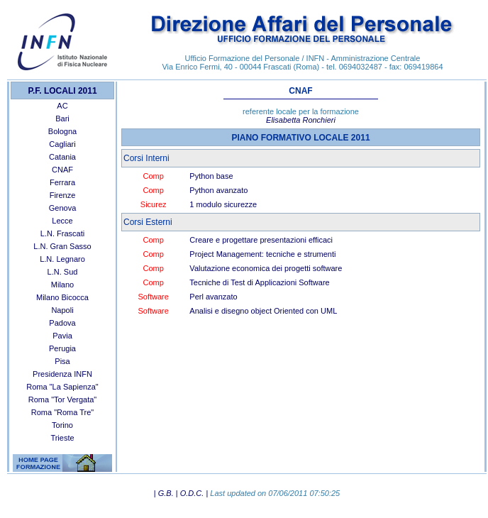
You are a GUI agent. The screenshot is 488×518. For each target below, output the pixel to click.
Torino (62, 425)
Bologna (62, 131)
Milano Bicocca (62, 297)
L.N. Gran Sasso (62, 246)
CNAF (62, 169)
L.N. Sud (63, 272)
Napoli (62, 310)
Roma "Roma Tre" (62, 412)
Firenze (63, 195)
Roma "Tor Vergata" (62, 399)
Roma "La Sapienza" (62, 386)
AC (62, 105)
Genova (63, 208)
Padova (62, 323)
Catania (62, 157)
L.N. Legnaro (62, 259)
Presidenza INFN (62, 374)
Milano (62, 284)
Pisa (62, 361)
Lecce (62, 220)
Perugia (62, 348)
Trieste (62, 438)
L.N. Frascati (62, 233)
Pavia (62, 335)
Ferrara (62, 182)
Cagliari (62, 144)
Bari (62, 118)
